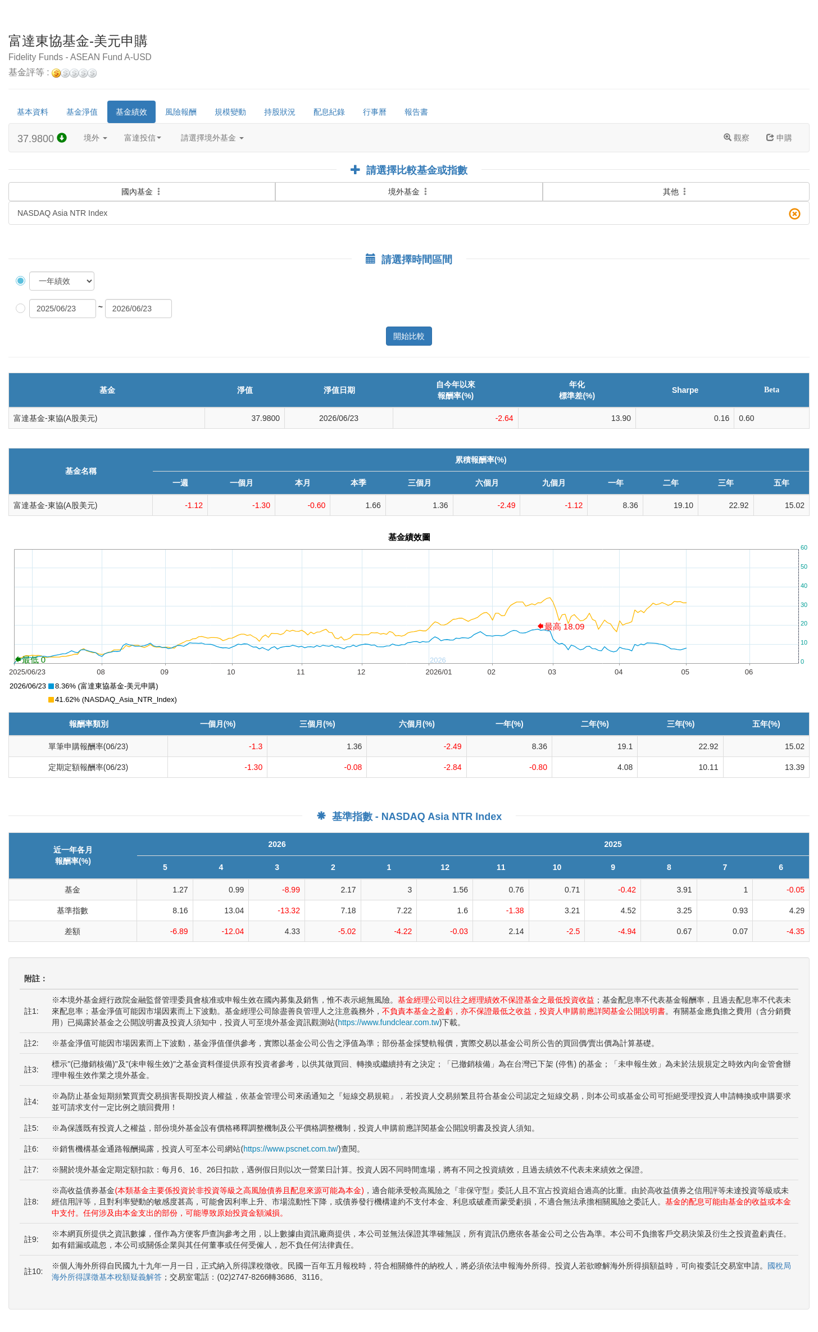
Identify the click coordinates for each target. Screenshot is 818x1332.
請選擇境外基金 (212, 137)
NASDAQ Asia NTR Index (409, 214)
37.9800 (42, 138)
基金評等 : (52, 73)
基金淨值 (82, 111)
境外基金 (409, 191)
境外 (95, 137)
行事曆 (375, 111)
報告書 (416, 111)
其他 (676, 191)
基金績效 (131, 111)
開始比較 (409, 336)
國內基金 (142, 184)
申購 (779, 137)
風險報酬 (181, 111)
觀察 (736, 137)
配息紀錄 (329, 111)
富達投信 (142, 137)
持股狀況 (280, 111)
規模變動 (230, 111)
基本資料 (32, 111)
